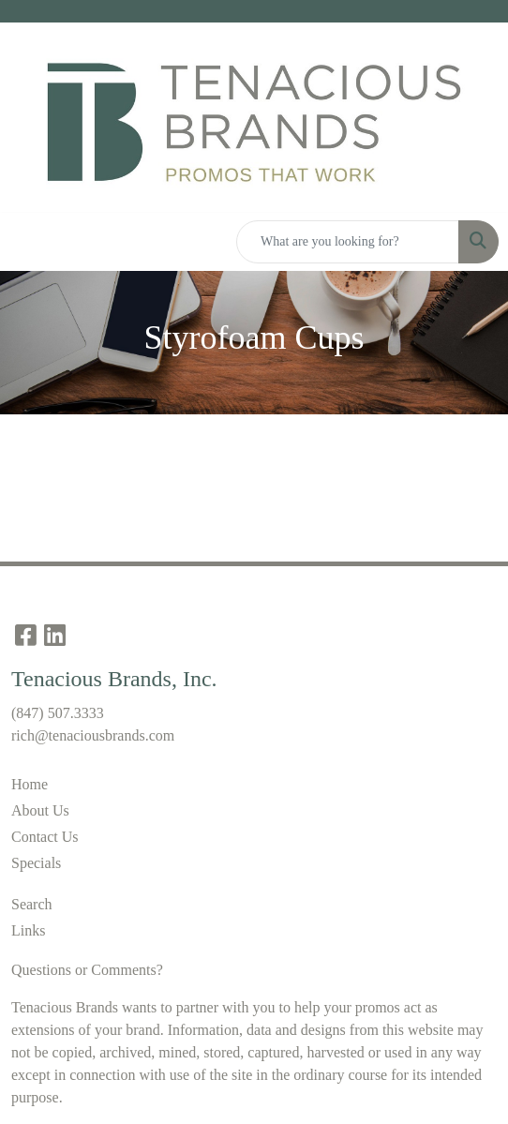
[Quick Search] (347, 241)
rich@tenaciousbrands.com (92, 735)
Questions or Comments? (87, 970)
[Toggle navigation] (29, 242)
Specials (36, 863)
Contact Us (45, 837)
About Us (40, 810)
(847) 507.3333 (57, 713)
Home (29, 784)
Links (28, 930)
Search (31, 904)
